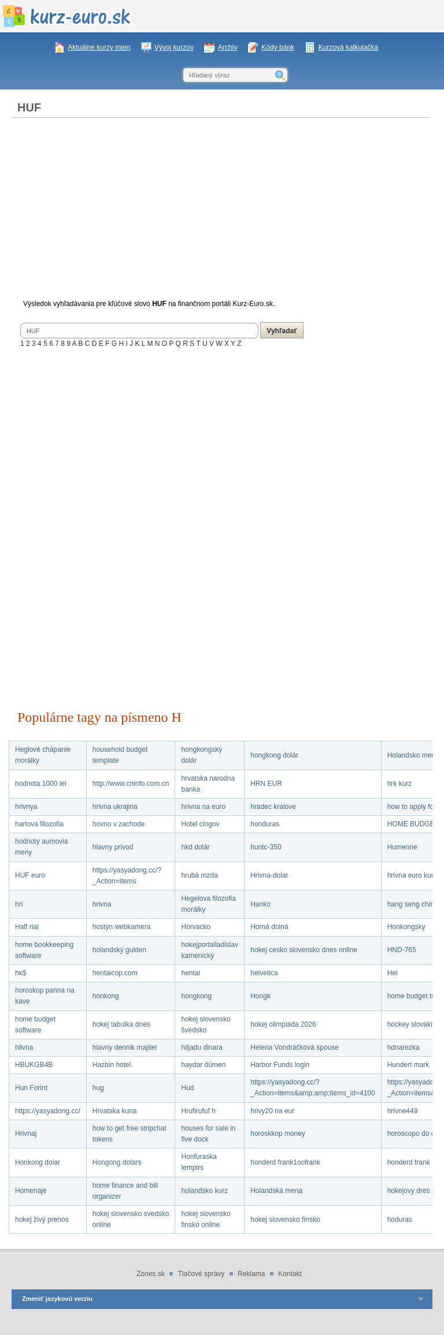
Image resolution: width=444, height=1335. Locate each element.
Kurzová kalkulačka (348, 47)
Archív (228, 47)
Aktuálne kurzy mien (99, 47)
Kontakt (290, 1274)
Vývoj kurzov (174, 47)
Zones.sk (150, 1274)
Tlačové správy (201, 1274)
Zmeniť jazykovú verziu (57, 1298)
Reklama (251, 1274)
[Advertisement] (220, 210)
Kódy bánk (277, 47)
